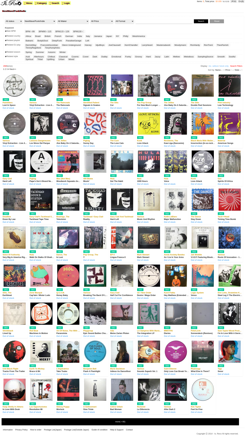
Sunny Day (88, 143)
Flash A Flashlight (91, 371)
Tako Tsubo (61, 371)
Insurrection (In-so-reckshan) (204, 143)
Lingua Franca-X (118, 257)
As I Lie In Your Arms (174, 257)
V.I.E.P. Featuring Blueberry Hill (205, 257)
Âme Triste (88, 409)
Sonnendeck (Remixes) (202, 333)
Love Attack (142, 143)
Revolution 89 (36, 409)
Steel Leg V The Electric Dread (232, 295)
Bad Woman (116, 409)
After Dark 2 (169, 409)
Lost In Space (9, 105)
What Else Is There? (200, 371)
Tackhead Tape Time (39, 219)
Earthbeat (7, 295)
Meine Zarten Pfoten (119, 333)
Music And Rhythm (146, 219)
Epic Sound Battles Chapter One (98, 333)
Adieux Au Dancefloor (120, 371)
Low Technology (225, 105)
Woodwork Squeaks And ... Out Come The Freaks (79, 181)
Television (61, 219)
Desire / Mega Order (146, 295)
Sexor (220, 371)
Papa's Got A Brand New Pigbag (45, 181)
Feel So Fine (197, 409)
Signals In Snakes (91, 105)
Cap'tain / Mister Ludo (40, 295)
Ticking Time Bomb (227, 219)
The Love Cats (117, 143)
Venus (194, 295)
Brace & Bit (35, 371)
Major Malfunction (172, 219)
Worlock (60, 409)
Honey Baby (62, 295)
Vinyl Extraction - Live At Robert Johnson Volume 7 (54, 105)
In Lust (59, 257)
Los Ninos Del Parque (40, 143)
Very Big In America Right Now (17, 257)
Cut (112, 105)
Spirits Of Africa (225, 181)
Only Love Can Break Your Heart (179, 371)
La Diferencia (143, 409)
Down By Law (9, 219)
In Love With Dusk (11, 409)
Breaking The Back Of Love (96, 295)
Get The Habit (116, 181)
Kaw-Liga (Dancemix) (174, 143)
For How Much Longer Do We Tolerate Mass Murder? (162, 105)
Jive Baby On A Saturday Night (178, 105)
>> (13, 69)
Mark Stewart (143, 257)
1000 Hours (142, 181)
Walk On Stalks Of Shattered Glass (46, 257)
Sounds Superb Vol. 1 (147, 371)
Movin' (86, 181)
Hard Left (7, 181)
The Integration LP (146, 333)
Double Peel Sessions (201, 105)
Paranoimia (61, 333)
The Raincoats (63, 105)
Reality (86, 219)
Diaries (167, 333)
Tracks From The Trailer (14, 371)
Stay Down (196, 219)
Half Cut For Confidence (121, 295)
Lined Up (7, 333)
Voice (166, 181)
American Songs (225, 143)
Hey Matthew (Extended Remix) (178, 295)
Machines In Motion (39, 333)
